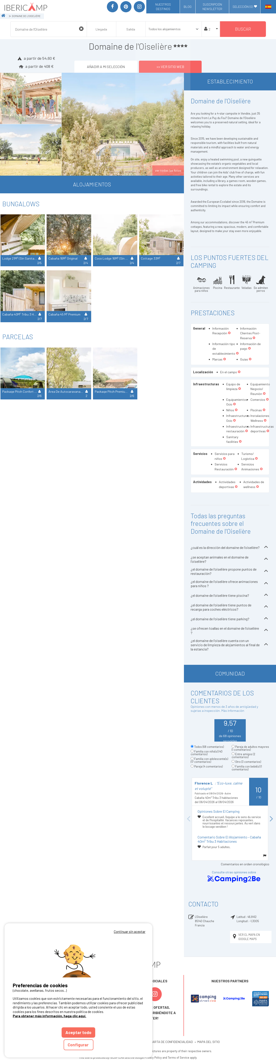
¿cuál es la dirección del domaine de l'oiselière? (230, 547)
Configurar (78, 1044)
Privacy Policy (153, 1057)
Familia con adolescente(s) (209, 760)
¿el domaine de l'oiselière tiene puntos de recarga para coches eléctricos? (230, 607)
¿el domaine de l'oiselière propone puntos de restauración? (230, 571)
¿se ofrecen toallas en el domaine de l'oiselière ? (230, 630)
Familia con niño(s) (206, 753)
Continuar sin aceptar (129, 932)
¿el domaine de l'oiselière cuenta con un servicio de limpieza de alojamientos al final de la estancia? (230, 644)
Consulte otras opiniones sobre (234, 876)
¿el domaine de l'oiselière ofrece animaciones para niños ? (230, 583)
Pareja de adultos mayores (250, 748)
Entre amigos (243, 755)
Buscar (243, 29)
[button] (229, 333)
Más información (232, 710)
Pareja (208, 766)
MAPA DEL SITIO (208, 1042)
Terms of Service (178, 1057)
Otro (248, 761)
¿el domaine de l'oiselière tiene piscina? (230, 595)
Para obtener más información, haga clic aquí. (49, 1016)
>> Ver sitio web (170, 66)
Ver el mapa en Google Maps (246, 937)
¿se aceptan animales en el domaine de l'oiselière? (230, 559)
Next (271, 819)
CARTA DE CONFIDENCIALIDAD (171, 1042)
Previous (188, 819)
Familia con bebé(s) (247, 768)
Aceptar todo (78, 1032)
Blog (188, 7)
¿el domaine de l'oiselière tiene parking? (230, 619)
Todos (209, 747)
